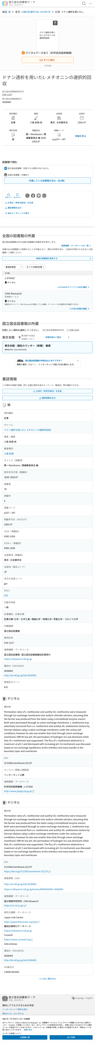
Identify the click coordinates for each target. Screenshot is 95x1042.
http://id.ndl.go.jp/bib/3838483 (20, 675)
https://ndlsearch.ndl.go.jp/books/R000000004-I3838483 (33, 889)
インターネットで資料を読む (15, 1009)
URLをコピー (17, 195)
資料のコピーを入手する (13, 1013)
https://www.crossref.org (18, 939)
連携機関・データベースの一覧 (76, 245)
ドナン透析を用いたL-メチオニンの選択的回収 (27, 430)
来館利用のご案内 (57, 337)
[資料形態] (35, 267)
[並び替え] (14, 267)
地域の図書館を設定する (64, 258)
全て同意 (71, 1037)
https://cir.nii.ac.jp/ (15, 905)
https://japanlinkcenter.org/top (22, 922)
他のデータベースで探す (17, 213)
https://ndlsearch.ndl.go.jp (18, 659)
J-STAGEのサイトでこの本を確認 (73, 287)
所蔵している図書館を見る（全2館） (47, 180)
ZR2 (6, 595)
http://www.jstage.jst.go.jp (19, 791)
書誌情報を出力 (13, 207)
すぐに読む (47, 60)
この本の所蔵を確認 (79, 308)
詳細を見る (80, 136)
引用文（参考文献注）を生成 (19, 202)
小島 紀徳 (9, 453)
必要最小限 (25, 1037)
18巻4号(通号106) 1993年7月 (36, 11)
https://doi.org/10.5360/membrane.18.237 (27, 871)
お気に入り (8, 195)
